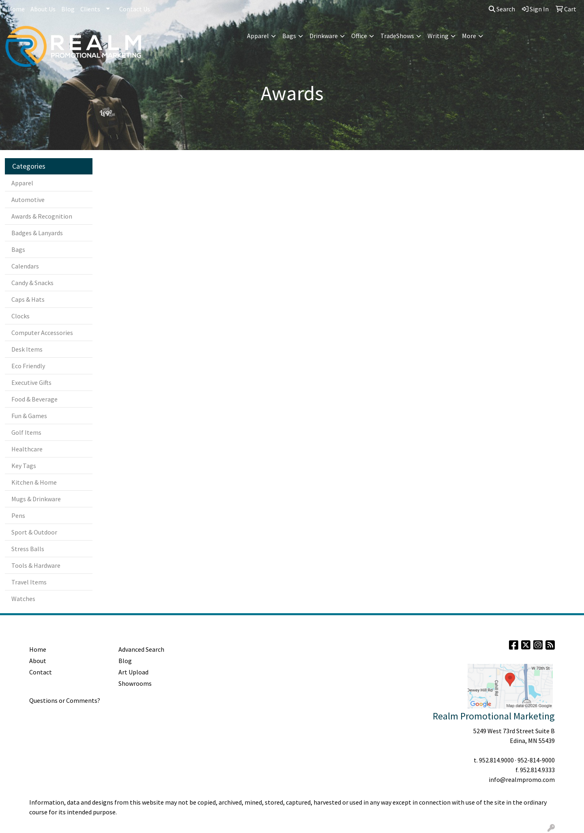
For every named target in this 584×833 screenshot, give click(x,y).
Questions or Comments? (64, 700)
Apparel (258, 36)
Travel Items (29, 582)
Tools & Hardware (35, 565)
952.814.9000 (496, 760)
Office (359, 36)
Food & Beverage (34, 399)
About (37, 661)
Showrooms (135, 683)
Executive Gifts (31, 382)
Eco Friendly (28, 366)
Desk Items (27, 349)
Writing (438, 36)
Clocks (20, 316)
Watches (23, 599)
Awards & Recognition (41, 216)
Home (16, 9)
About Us (43, 9)
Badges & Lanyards (37, 233)
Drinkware (323, 36)
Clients (90, 9)
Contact (40, 672)
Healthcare (27, 449)
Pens (18, 515)
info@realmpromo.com (522, 779)
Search (502, 9)
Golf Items (26, 432)
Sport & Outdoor (34, 532)
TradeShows (397, 36)
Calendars (25, 266)
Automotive (28, 199)
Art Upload (133, 672)
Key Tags (23, 466)
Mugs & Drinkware (36, 499)
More (469, 36)
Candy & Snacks (32, 283)
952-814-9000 (536, 760)
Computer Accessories (42, 332)
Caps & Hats (28, 299)
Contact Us (134, 9)
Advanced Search (141, 649)
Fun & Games (29, 416)
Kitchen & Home (34, 482)
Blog (68, 9)
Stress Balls (27, 549)
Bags (289, 36)
